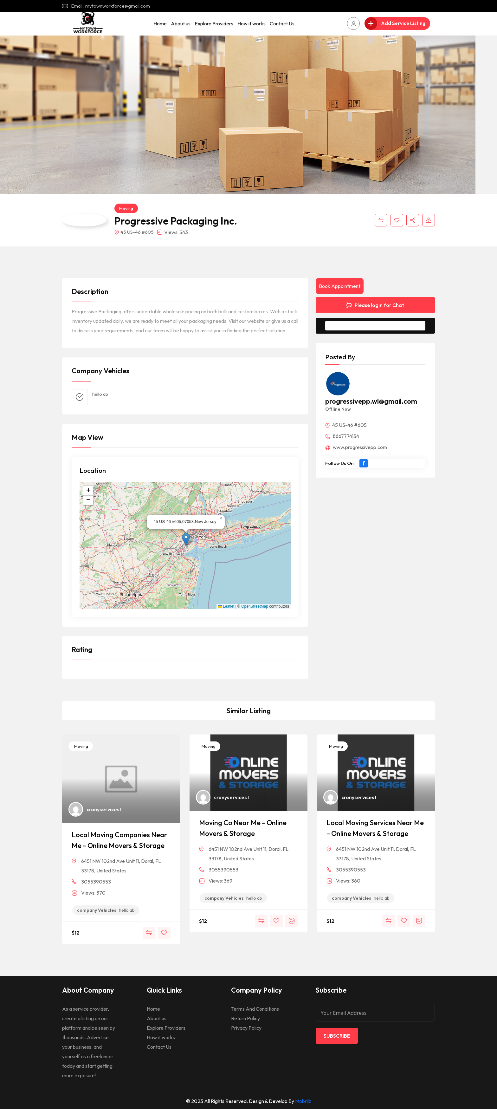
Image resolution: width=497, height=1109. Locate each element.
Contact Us (282, 23)
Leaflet (226, 606)
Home (160, 23)
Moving (126, 208)
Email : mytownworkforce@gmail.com (110, 6)
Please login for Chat (375, 305)
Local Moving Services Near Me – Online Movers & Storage (375, 828)
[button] (186, 539)
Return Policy (245, 1018)
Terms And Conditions (255, 1009)
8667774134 (342, 436)
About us (180, 23)
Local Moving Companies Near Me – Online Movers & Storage (119, 840)
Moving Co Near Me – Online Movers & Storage (243, 828)
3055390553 (96, 881)
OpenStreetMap (254, 606)
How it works (251, 23)
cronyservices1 (104, 809)
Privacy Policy (246, 1028)
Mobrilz (303, 1101)
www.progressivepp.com (356, 447)
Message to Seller (380, 326)
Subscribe (337, 1036)
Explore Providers (214, 23)
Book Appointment (339, 286)
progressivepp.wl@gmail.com (371, 401)
